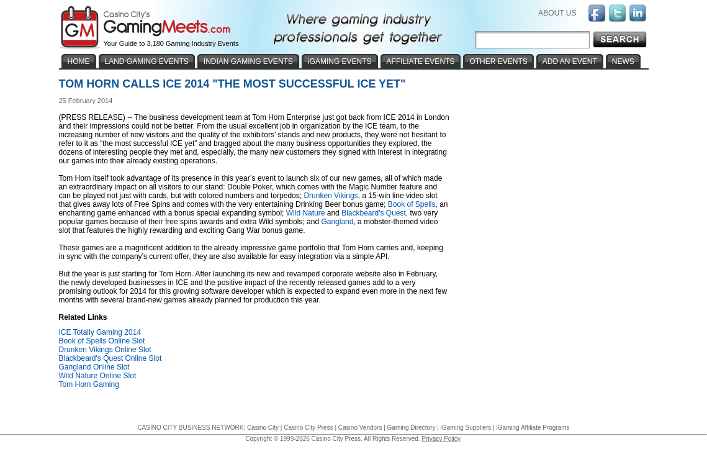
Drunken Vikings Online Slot (105, 349)
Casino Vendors (360, 427)
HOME (79, 61)
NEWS (623, 61)
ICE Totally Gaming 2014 (100, 332)
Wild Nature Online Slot (98, 375)
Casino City (263, 427)
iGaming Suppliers (466, 427)
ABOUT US (557, 13)
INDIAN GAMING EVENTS (248, 61)
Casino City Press (308, 427)
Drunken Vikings (331, 195)
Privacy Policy (440, 438)
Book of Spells (412, 204)
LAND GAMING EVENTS (147, 61)
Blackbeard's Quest (373, 213)
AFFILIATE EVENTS (421, 61)
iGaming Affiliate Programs (532, 427)
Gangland (337, 221)
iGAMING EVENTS (340, 61)
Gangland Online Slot (94, 367)
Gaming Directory (411, 427)
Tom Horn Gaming (89, 384)
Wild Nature (305, 213)
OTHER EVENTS (498, 61)
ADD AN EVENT (570, 61)
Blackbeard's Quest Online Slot (110, 358)
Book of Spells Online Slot (102, 341)
